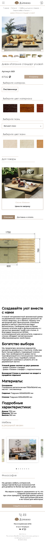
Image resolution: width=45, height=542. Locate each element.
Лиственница (10, 89)
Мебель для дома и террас (29, 8)
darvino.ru (22, 534)
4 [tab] (22, 468)
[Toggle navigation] (3, 2)
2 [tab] (18, 468)
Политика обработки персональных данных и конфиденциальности (22, 537)
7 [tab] (28, 468)
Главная (6, 8)
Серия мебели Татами (21, 10)
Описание (8, 217)
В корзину (33, 77)
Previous (3, 50)
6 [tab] (26, 468)
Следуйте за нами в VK (22, 506)
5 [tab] (24, 468)
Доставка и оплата (25, 217)
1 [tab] (16, 468)
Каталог (14, 8)
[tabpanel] (22, 449)
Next (42, 50)
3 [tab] (20, 468)
